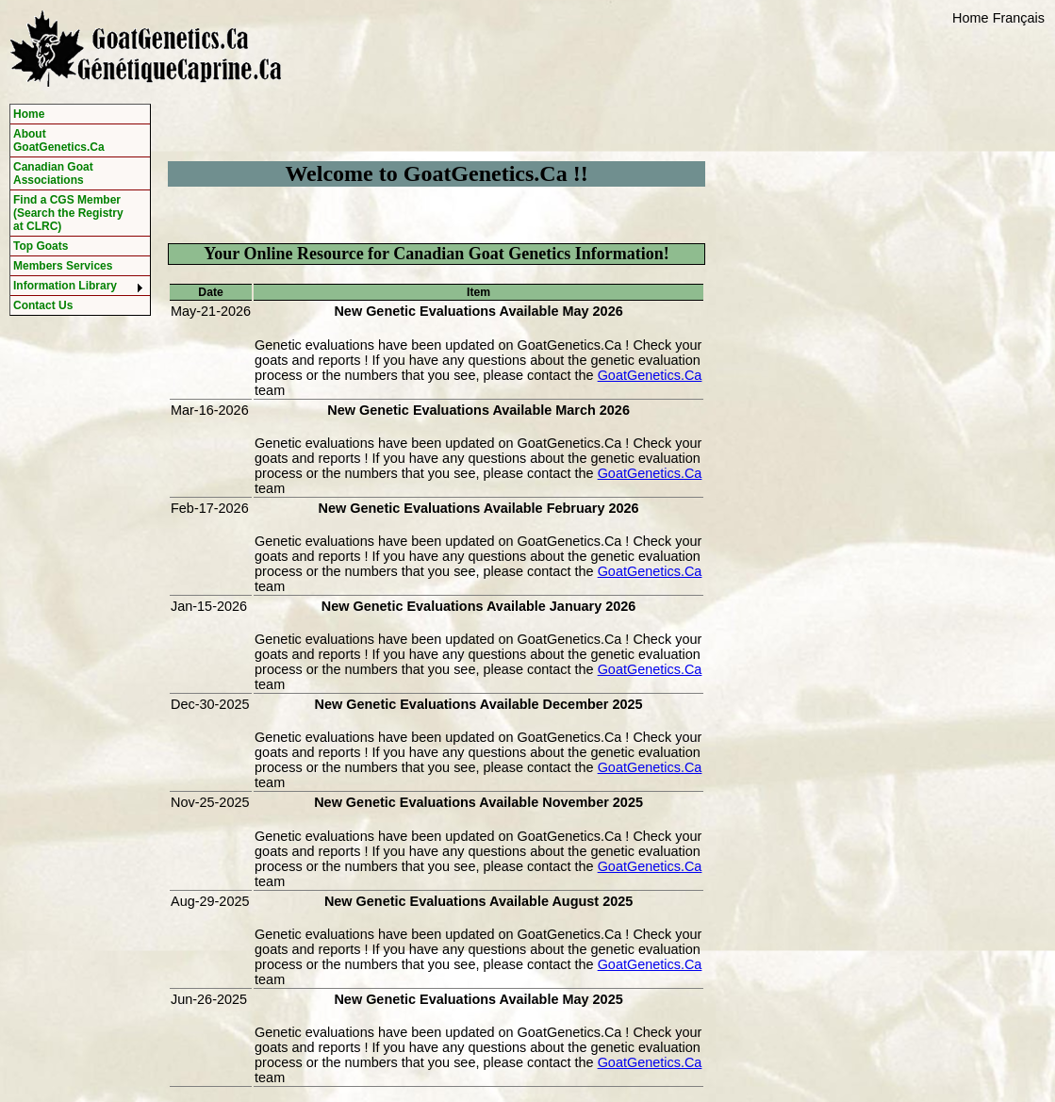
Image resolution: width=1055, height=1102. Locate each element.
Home (970, 17)
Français (1019, 17)
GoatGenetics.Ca (650, 375)
